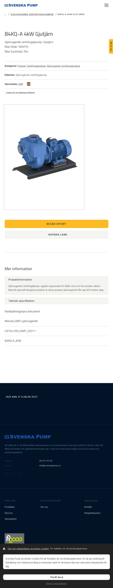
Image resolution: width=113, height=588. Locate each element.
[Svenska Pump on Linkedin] (20, 474)
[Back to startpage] (21, 5)
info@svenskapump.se (50, 465)
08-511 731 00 (45, 461)
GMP (24, 84)
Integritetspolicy (92, 513)
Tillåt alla (56, 577)
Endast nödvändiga (56, 583)
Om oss (44, 507)
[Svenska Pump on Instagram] (7, 474)
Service (9, 513)
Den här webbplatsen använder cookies (28, 548)
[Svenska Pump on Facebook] (13, 474)
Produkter (10, 507)
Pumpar (22, 66)
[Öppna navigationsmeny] (106, 5)
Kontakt (88, 507)
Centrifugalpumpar (36, 66)
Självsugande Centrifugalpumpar (32, 14)
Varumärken (11, 519)
